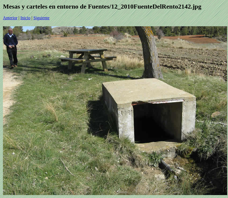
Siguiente (41, 18)
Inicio (25, 18)
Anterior (10, 18)
